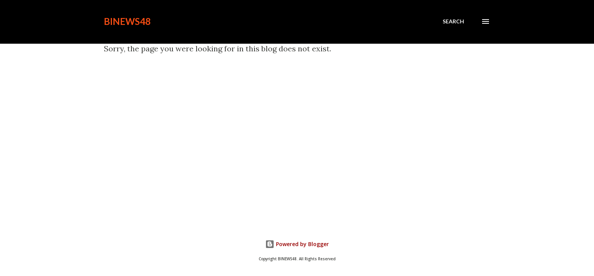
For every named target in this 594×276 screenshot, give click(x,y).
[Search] (453, 21)
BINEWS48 (127, 21)
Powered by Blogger (297, 244)
